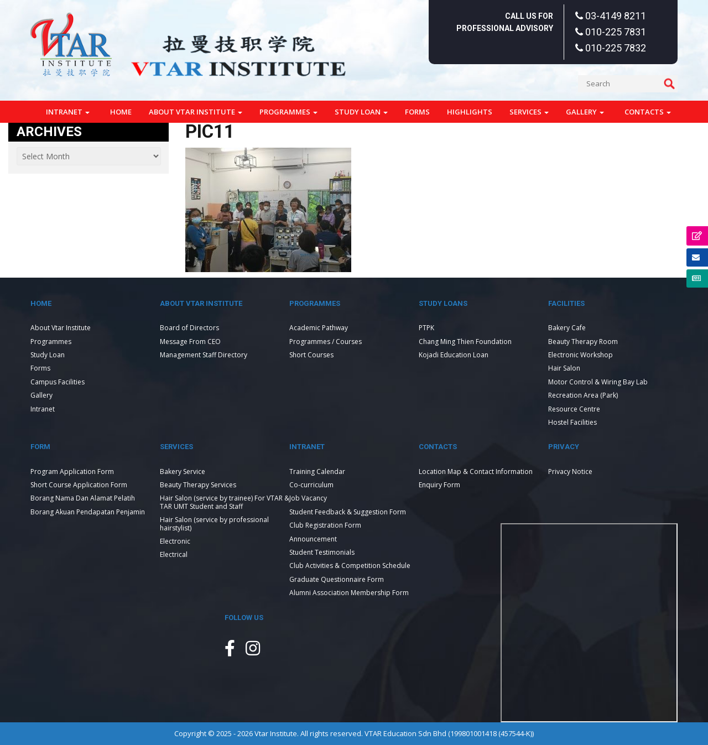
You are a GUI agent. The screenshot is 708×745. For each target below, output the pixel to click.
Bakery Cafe (567, 327)
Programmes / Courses (325, 341)
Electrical (174, 554)
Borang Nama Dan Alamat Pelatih (82, 498)
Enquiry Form (439, 484)
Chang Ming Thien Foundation (465, 341)
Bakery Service (182, 471)
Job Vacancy (308, 498)
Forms (417, 112)
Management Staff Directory (203, 355)
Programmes (288, 112)
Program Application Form (72, 471)
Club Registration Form (325, 525)
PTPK (426, 327)
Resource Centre (574, 409)
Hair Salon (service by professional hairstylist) (214, 523)
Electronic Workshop (580, 355)
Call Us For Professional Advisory (504, 22)
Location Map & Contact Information (476, 471)
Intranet (68, 112)
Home (121, 112)
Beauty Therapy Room (583, 341)
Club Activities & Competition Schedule (349, 565)
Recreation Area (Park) (583, 395)
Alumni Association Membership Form (349, 592)
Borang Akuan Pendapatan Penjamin (87, 512)
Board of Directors (189, 327)
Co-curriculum (311, 484)
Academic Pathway (318, 327)
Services (529, 112)
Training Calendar (317, 471)
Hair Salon (564, 368)
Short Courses (311, 355)
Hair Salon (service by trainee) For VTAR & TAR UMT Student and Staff (224, 501)
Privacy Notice (570, 471)
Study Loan (361, 112)
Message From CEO (190, 341)
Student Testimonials (322, 552)
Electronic (175, 541)
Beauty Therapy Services (198, 484)
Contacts (647, 112)
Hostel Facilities (572, 422)
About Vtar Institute (195, 112)
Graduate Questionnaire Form (336, 579)
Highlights (469, 112)
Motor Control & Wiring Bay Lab (598, 382)
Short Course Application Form (78, 484)
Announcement (313, 539)
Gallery (585, 112)
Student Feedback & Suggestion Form (347, 512)
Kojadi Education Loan (453, 355)
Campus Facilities (57, 382)
